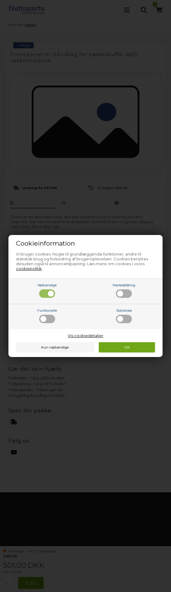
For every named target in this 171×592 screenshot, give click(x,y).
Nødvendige (47, 290)
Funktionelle (47, 316)
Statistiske (124, 316)
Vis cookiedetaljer (85, 335)
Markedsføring (124, 290)
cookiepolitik (29, 268)
